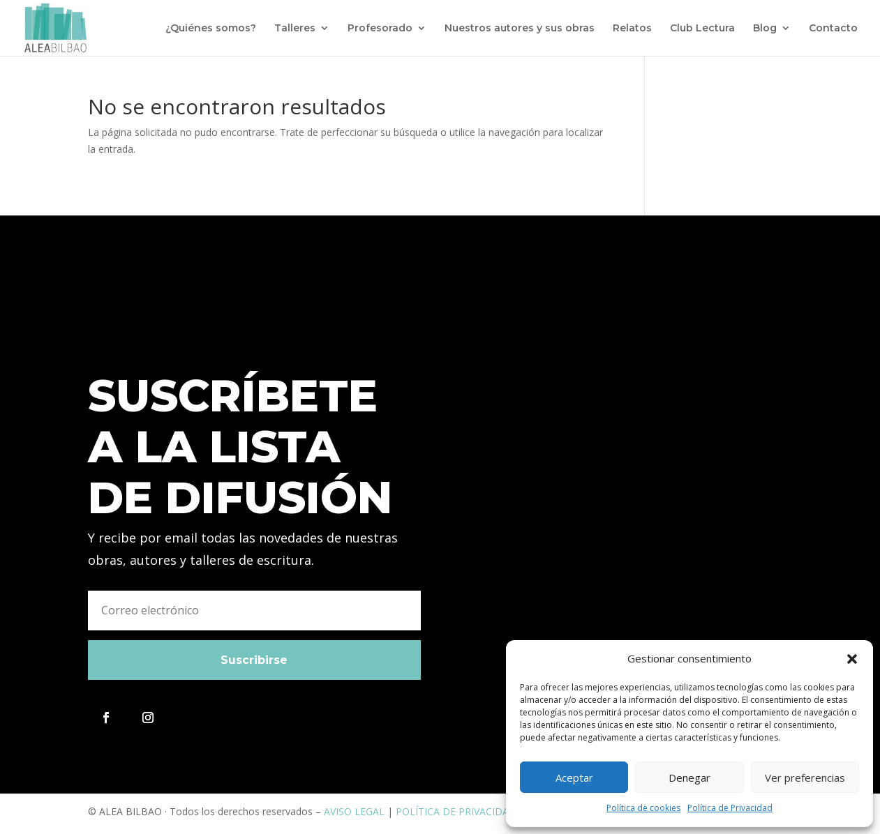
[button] (852, 659)
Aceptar (574, 777)
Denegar (689, 777)
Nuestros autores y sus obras (520, 28)
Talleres (294, 28)
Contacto (833, 28)
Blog (765, 28)
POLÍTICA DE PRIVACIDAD (456, 811)
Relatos (632, 28)
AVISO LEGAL (354, 811)
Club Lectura (702, 28)
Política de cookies (643, 808)
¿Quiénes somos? (210, 28)
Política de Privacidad (730, 808)
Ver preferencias (805, 777)
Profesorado (380, 28)
